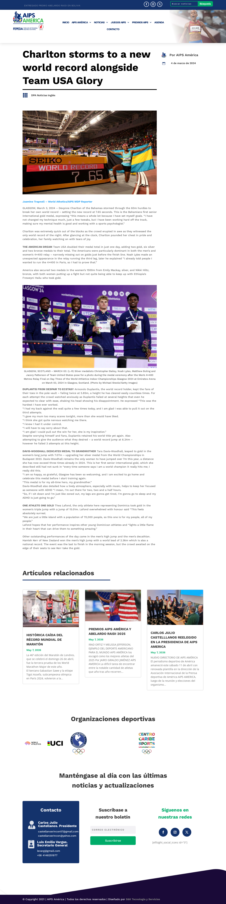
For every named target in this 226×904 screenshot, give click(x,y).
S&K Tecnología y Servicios (143, 899)
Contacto (113, 29)
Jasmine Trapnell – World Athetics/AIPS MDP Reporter (57, 201)
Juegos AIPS (118, 22)
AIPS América (80, 22)
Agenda (159, 22)
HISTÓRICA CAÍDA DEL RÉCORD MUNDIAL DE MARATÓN (44, 639)
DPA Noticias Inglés (43, 95)
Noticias (99, 22)
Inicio (65, 22)
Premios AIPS (140, 22)
